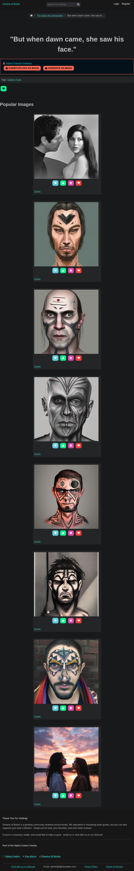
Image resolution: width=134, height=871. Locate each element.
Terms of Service (114, 866)
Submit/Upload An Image (22, 68)
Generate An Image (58, 68)
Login (116, 4)
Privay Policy (91, 866)
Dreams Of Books (51, 856)
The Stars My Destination (50, 15)
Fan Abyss (30, 856)
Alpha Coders (12, 856)
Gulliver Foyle (14, 80)
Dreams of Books (11, 4)
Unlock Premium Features (19, 63)
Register (126, 4)
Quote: (37, 191)
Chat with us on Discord (23, 866)
